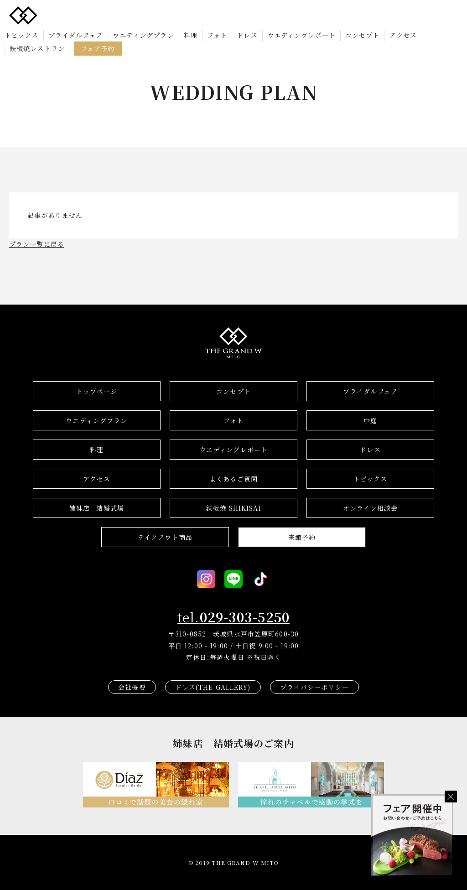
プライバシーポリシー (314, 687)
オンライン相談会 (370, 507)
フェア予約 (98, 47)
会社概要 (131, 687)
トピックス (22, 34)
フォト (217, 34)
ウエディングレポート (301, 34)
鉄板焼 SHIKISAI (233, 507)
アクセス (402, 34)
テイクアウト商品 (165, 537)
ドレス (247, 34)
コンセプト (362, 34)
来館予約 (302, 537)
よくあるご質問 (233, 478)
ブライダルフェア (75, 34)
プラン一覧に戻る (36, 243)
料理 (190, 34)
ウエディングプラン (143, 34)
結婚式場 (96, 507)
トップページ (96, 391)
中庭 (370, 420)
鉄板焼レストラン (37, 47)
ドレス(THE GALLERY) (213, 687)
